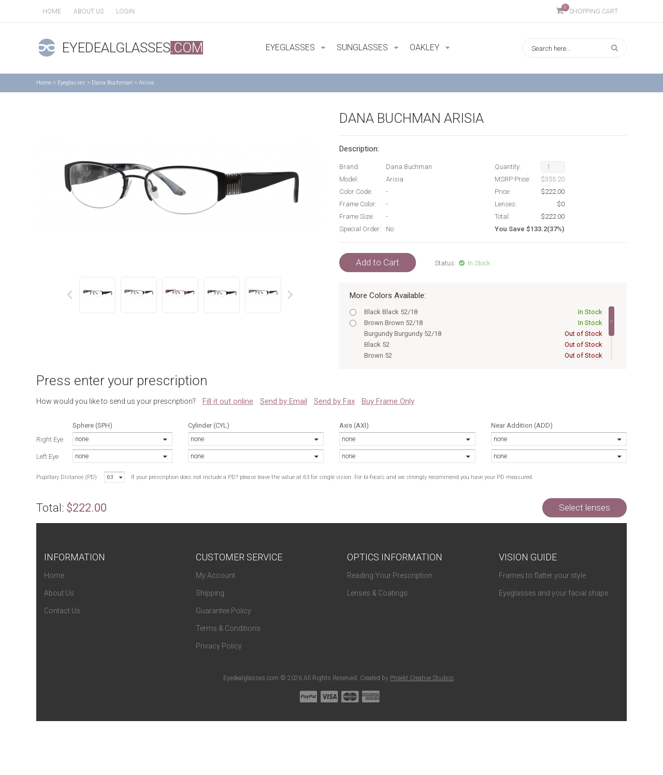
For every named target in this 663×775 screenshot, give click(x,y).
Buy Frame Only (388, 401)
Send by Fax (334, 401)
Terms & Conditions (228, 628)
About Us (59, 593)
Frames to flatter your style (542, 575)
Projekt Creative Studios (422, 678)
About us (89, 11)
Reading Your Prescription (390, 575)
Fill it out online (228, 401)
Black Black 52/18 (481, 311)
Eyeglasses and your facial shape (553, 593)
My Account (215, 575)
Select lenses (584, 507)
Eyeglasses (71, 82)
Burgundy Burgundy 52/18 (481, 333)
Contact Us (62, 611)
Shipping (210, 593)
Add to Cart (377, 262)
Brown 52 (481, 355)
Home (51, 11)
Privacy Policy (219, 646)
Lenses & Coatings (377, 593)
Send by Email (283, 401)
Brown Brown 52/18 (481, 322)
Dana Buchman (112, 82)
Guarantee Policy (223, 611)
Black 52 (481, 344)
